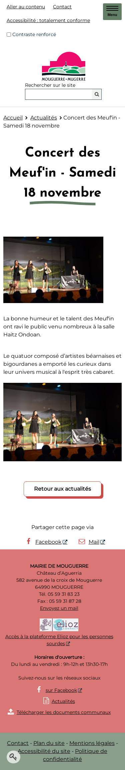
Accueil (13, 117)
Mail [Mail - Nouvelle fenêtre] (88, 542)
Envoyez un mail (59, 608)
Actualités (43, 117)
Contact (62, 7)
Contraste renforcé (34, 34)
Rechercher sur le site (50, 85)
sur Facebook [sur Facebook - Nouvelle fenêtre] (61, 690)
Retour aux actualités (62, 489)
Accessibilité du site (44, 751)
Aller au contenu (26, 7)
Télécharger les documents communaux (59, 712)
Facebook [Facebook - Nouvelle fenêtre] (43, 542)
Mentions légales (92, 743)
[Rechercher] (97, 94)
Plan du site (49, 743)
